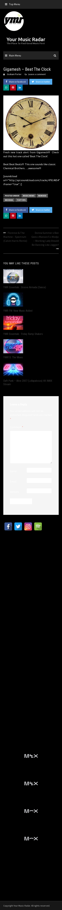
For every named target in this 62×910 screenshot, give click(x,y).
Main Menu (15, 55)
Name (13, 471)
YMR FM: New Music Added (17, 310)
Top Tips (21, 200)
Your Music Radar (26, 39)
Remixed (42, 195)
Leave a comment (37, 74)
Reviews (9, 200)
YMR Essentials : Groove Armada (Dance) (24, 287)
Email (13, 481)
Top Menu (14, 4)
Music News (28, 195)
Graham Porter (14, 74)
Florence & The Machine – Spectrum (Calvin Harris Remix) (15, 236)
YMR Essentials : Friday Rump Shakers (23, 334)
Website (14, 491)
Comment (16, 427)
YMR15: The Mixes (13, 357)
